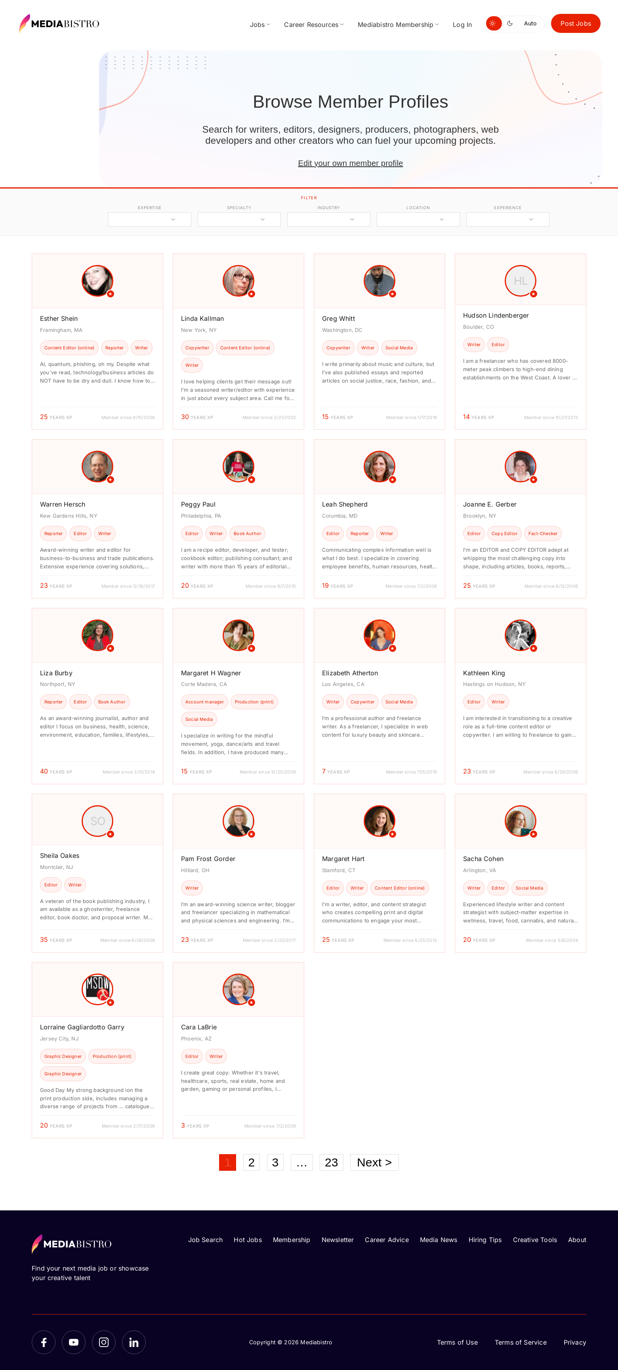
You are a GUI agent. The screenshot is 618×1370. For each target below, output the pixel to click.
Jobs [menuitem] (257, 25)
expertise (150, 207)
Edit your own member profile (350, 163)
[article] (97, 341)
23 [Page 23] (331, 1162)
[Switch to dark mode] (511, 23)
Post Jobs (576, 23)
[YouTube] (74, 1342)
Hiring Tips (485, 1240)
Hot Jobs (247, 1240)
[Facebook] (43, 1342)
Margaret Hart (343, 859)
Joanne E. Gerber (490, 504)
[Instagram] (104, 1342)
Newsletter (338, 1240)
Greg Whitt (338, 318)
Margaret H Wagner (211, 673)
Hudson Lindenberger (496, 315)
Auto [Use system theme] (530, 23)
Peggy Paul (198, 504)
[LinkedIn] (134, 1342)
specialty (239, 207)
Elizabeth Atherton (350, 673)
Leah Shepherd (345, 504)
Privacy (575, 1342)
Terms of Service (521, 1342)
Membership (292, 1240)
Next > (374, 1162)
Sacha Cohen (483, 859)
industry (328, 207)
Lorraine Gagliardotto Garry (82, 1027)
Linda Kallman (202, 318)
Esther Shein (59, 318)
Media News (439, 1240)
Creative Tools (535, 1240)
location (418, 207)
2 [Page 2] (251, 1162)
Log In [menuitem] (462, 25)
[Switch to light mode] (494, 23)
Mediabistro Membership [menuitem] (395, 25)
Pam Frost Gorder (208, 859)
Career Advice (386, 1240)
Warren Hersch (62, 504)
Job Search (205, 1240)
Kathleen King (484, 673)
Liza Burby (56, 673)
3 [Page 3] (275, 1162)
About (577, 1240)
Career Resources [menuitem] (311, 25)
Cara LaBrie (199, 1027)
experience (508, 207)
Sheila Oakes (59, 855)
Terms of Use (457, 1342)
